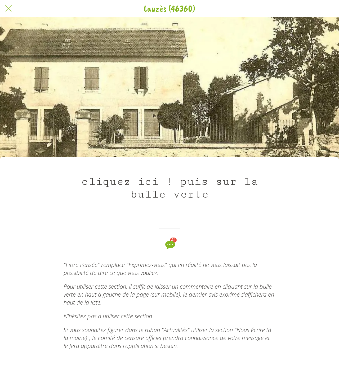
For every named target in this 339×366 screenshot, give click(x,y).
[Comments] (169, 244)
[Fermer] (8, 8)
